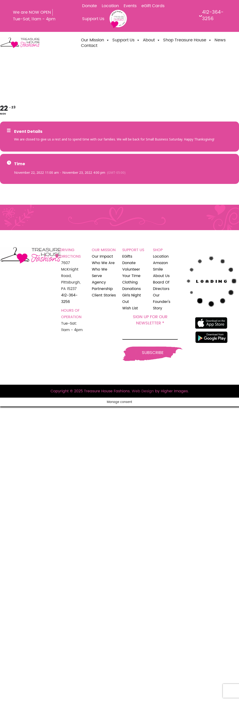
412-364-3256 (211, 15)
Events (130, 6)
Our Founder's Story (161, 301)
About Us (161, 276)
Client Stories (104, 295)
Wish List (130, 308)
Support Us (93, 18)
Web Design (143, 391)
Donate (89, 6)
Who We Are (103, 263)
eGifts (127, 256)
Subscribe (153, 352)
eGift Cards (152, 6)
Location (110, 6)
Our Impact (102, 256)
